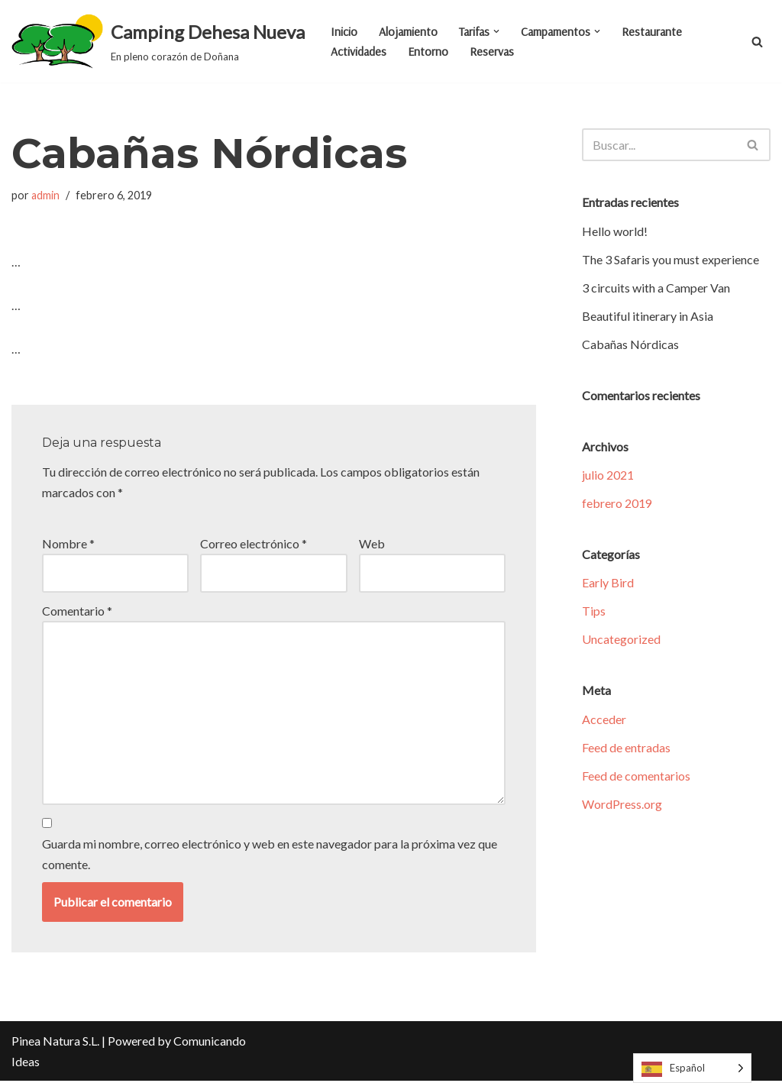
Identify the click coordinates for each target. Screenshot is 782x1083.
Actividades (359, 51)
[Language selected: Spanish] (692, 1068)
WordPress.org (622, 805)
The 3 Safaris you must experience (670, 259)
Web (372, 544)
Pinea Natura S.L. (55, 1043)
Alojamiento (408, 31)
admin (45, 195)
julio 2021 (608, 475)
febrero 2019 (617, 503)
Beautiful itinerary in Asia (647, 316)
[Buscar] (757, 41)
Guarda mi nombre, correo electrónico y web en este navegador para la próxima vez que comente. (269, 855)
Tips (594, 612)
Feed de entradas (626, 748)
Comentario (77, 611)
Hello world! (615, 231)
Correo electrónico (253, 544)
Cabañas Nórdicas (630, 344)
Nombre (68, 544)
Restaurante (656, 31)
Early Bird (608, 583)
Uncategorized (621, 640)
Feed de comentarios (636, 777)
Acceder (604, 720)
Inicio (344, 31)
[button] (499, 31)
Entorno (429, 51)
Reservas (492, 51)
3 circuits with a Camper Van (656, 287)
